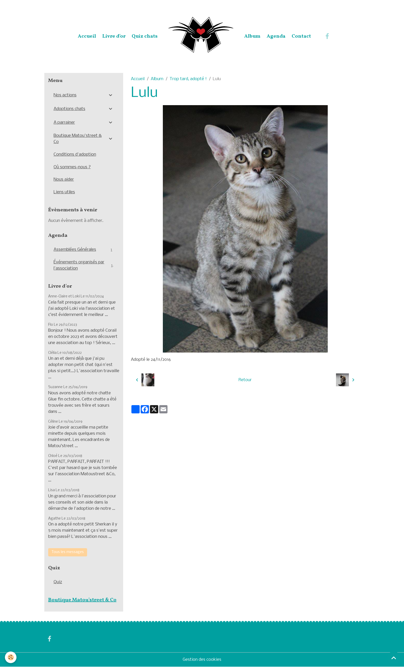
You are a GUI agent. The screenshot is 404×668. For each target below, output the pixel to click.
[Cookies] (11, 657)
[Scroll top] (393, 657)
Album (252, 36)
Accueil (87, 36)
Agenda (276, 36)
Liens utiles (64, 192)
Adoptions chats (69, 108)
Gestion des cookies (202, 660)
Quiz (58, 582)
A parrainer (64, 122)
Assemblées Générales (84, 250)
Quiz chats (145, 36)
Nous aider (64, 179)
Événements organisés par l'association (84, 265)
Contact (301, 36)
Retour (245, 379)
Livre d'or (113, 36)
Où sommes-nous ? (72, 167)
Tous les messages (68, 553)
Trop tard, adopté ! (188, 79)
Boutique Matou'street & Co (78, 138)
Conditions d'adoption (75, 154)
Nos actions (65, 95)
